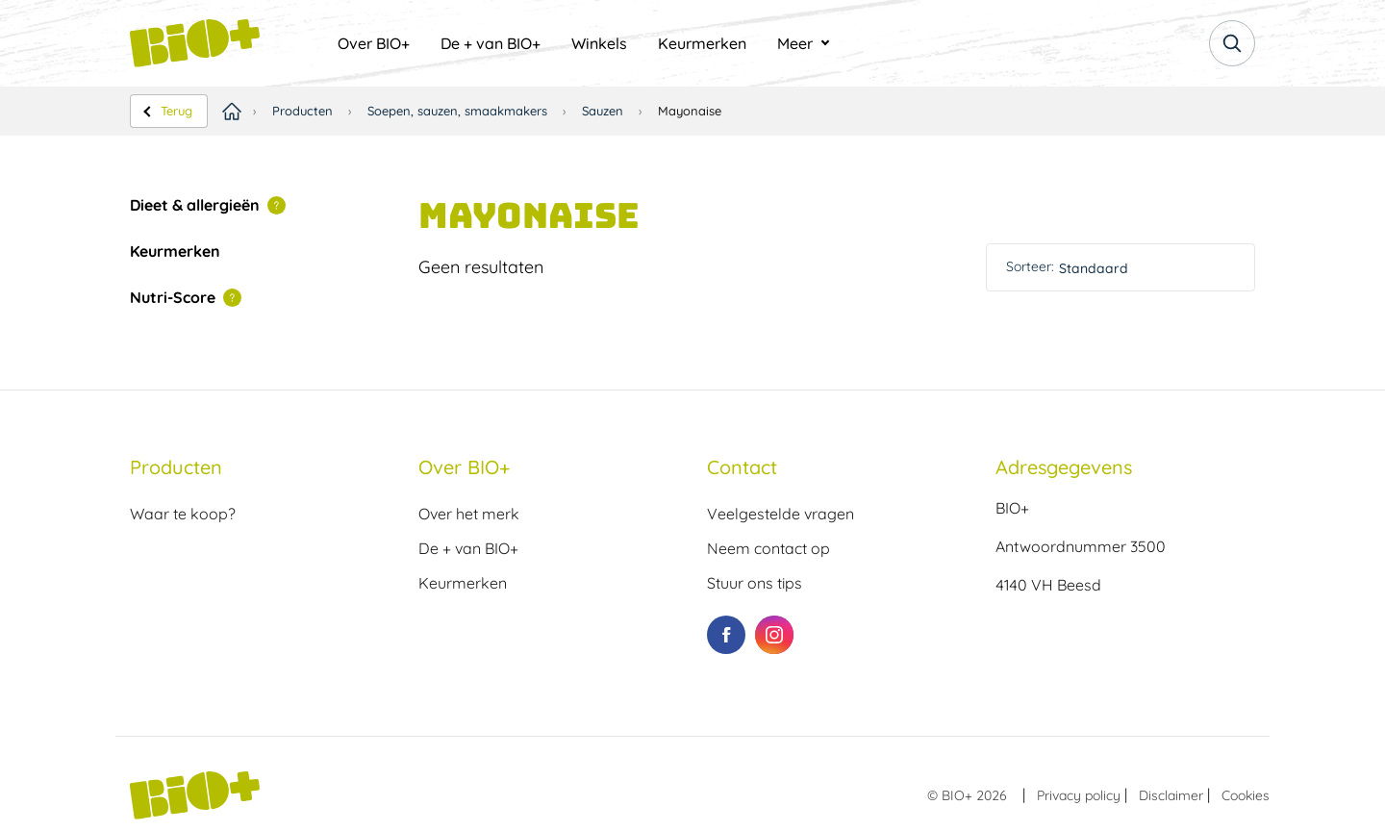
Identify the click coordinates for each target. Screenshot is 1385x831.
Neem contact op (768, 548)
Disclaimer (1171, 795)
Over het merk (468, 513)
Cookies (1245, 795)
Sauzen (602, 110)
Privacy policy (1079, 795)
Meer (795, 43)
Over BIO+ (374, 43)
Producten (302, 110)
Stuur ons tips (754, 582)
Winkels (599, 43)
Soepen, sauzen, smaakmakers (457, 110)
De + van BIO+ (491, 43)
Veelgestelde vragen (780, 513)
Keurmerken (702, 43)
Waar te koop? (183, 513)
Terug (176, 110)
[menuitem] (373, 43)
